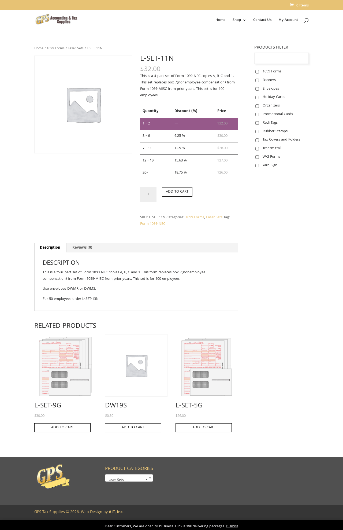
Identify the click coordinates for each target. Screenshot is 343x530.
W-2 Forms (271, 157)
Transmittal (272, 148)
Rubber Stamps (275, 131)
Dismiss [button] (232, 526)
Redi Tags (270, 123)
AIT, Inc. (116, 512)
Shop (237, 20)
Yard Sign (270, 165)
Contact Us (262, 20)
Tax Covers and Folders (281, 140)
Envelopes (271, 89)
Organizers (271, 106)
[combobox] (129, 478)
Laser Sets (76, 48)
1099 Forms (56, 48)
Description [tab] (50, 248)
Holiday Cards (274, 97)
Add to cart (177, 192)
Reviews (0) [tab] (82, 248)
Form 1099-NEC (152, 224)
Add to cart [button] (62, 427)
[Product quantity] (148, 194)
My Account (288, 20)
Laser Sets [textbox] (127, 480)
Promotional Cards (278, 114)
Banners (269, 80)
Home (220, 20)
